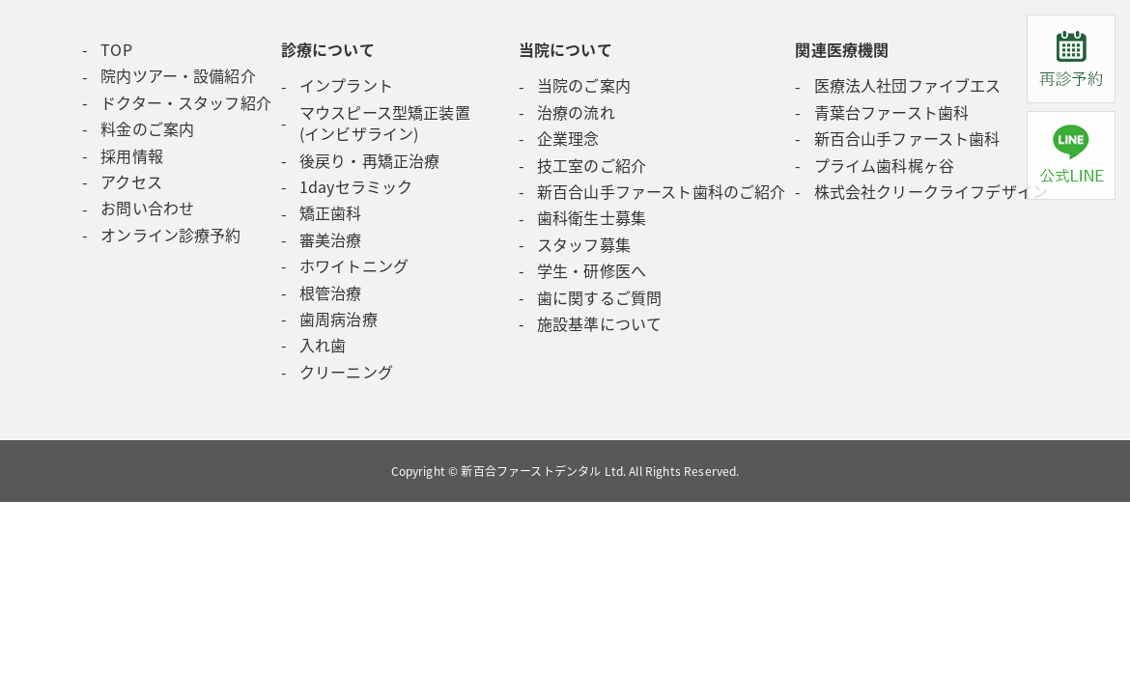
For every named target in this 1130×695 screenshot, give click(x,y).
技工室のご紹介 (591, 165)
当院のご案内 (584, 85)
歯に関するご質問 (599, 297)
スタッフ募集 (584, 244)
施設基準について (599, 323)
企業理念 (568, 138)
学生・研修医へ (591, 270)
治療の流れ (576, 112)
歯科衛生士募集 (591, 217)
